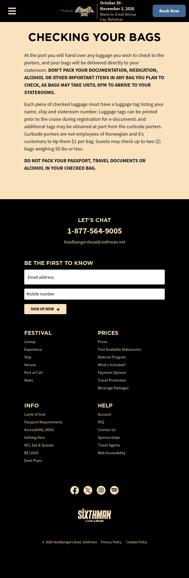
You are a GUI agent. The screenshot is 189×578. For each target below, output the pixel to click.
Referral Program (112, 357)
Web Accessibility (112, 452)
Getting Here (34, 437)
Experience (33, 349)
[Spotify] (114, 490)
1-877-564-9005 (94, 230)
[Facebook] (76, 490)
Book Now (169, 11)
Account (104, 414)
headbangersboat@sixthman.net (94, 242)
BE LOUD (31, 452)
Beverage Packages (113, 387)
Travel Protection (112, 380)
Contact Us (107, 429)
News (28, 380)
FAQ (101, 422)
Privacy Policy (111, 542)
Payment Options (112, 372)
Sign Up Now (45, 309)
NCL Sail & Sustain (39, 445)
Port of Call (33, 372)
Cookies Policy (136, 542)
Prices (102, 341)
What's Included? (112, 364)
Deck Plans (33, 460)
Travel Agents (109, 445)
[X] (90, 490)
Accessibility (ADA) (39, 429)
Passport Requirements (43, 422)
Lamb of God (34, 414)
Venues (30, 364)
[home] (100, 11)
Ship (27, 357)
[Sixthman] (94, 515)
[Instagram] (103, 490)
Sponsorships (109, 437)
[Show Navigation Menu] (12, 11)
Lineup (30, 341)
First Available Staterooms (119, 349)
